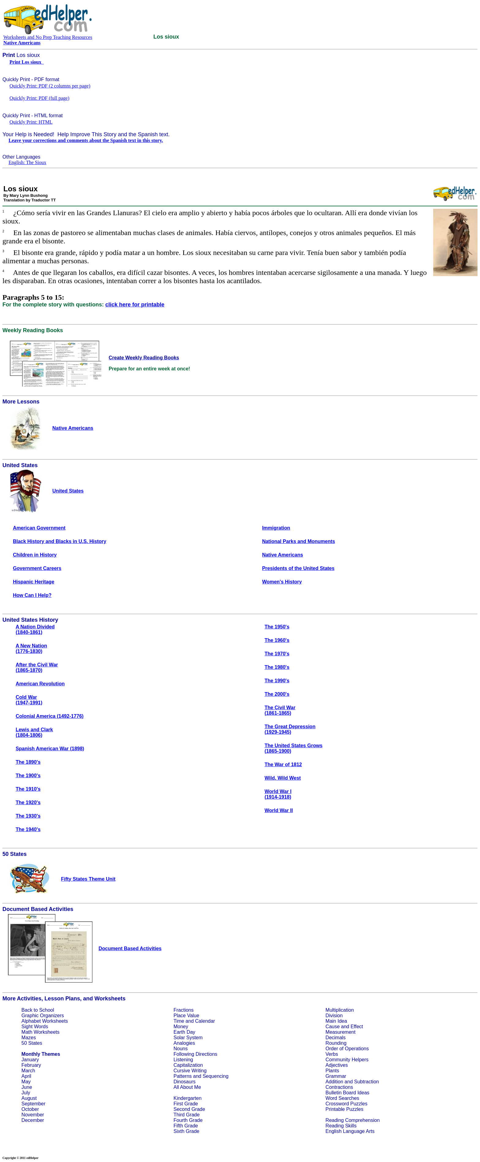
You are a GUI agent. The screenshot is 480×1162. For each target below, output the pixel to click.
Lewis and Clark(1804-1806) (34, 732)
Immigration (276, 527)
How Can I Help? (32, 595)
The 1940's (28, 829)
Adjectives (336, 1065)
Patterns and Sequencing (201, 1076)
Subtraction (366, 1081)
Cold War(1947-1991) (29, 700)
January (30, 1059)
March (28, 1070)
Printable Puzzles (344, 1109)
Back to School (37, 1010)
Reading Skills (340, 1125)
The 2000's (276, 694)
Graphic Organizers (42, 1015)
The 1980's (276, 667)
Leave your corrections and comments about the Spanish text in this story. (86, 140)
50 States (31, 1043)
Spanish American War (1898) (50, 748)
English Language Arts (349, 1131)
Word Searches (342, 1098)
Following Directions (195, 1054)
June (26, 1087)
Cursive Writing (190, 1070)
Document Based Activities (130, 948)
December (32, 1120)
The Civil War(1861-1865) (279, 710)
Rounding (336, 1043)
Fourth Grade (188, 1120)
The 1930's (28, 816)
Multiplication (339, 1010)
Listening (183, 1059)
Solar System (188, 1037)
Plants (332, 1070)
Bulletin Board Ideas (347, 1092)
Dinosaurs (185, 1081)
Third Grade (187, 1114)
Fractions (184, 1010)
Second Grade (189, 1109)
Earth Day (184, 1032)
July (25, 1092)
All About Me (187, 1087)
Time (179, 1021)
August (29, 1098)
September (33, 1103)
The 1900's (28, 775)
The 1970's (276, 653)
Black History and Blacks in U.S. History (59, 541)
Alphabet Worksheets (44, 1021)
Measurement (340, 1032)
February (31, 1065)
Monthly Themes (40, 1054)
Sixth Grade (186, 1131)
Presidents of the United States (298, 568)
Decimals (335, 1037)
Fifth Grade (186, 1125)
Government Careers (37, 568)
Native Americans (282, 554)
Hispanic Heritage (33, 581)
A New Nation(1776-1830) (31, 648)
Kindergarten (188, 1098)
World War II (278, 810)
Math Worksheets (40, 1032)
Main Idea (336, 1021)
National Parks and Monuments (298, 541)
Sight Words (34, 1026)
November (32, 1114)
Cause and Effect (344, 1026)
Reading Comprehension (352, 1120)
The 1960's (276, 640)
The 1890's (28, 762)
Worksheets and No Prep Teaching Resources (47, 37)
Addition (334, 1081)
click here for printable (134, 305)
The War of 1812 (283, 764)
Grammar (335, 1076)
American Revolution (40, 683)
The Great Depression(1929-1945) (289, 729)
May (26, 1081)
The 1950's (276, 626)
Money (181, 1026)
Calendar (205, 1021)
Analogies (184, 1043)
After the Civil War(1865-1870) (37, 667)
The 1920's (28, 802)
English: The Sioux (27, 162)
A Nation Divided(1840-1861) (35, 629)
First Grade (186, 1103)
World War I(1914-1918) (277, 794)
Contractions (339, 1087)
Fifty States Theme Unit (88, 879)
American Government (39, 527)
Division (334, 1015)
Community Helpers (346, 1059)
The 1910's (28, 789)
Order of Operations (347, 1048)
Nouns (181, 1048)
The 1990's (276, 680)
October (30, 1109)
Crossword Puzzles (346, 1103)
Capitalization (188, 1065)
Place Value (186, 1015)
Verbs (331, 1054)
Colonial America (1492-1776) (50, 716)
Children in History (35, 554)
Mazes (28, 1037)
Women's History (282, 581)
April (26, 1076)
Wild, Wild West (282, 778)
